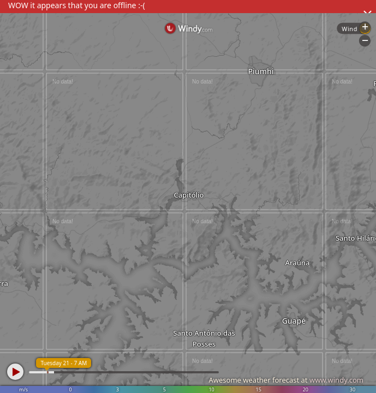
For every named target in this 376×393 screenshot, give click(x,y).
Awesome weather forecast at (285, 380)
